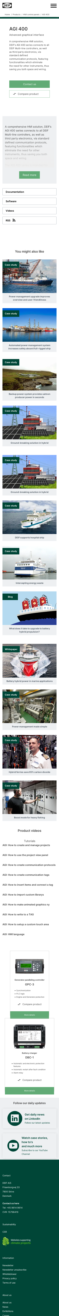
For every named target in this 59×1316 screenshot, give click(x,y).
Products (16, 14)
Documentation (15, 191)
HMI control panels (31, 14)
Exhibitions (7, 1311)
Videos (10, 210)
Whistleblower (9, 1274)
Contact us (29, 84)
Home (7, 14)
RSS (11, 220)
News (5, 1306)
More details (29, 1015)
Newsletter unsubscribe (14, 1269)
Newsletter (7, 1265)
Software (11, 201)
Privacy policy (9, 1278)
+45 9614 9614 (15, 1207)
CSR (4, 1231)
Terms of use (8, 1282)
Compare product (26, 94)
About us (6, 1302)
